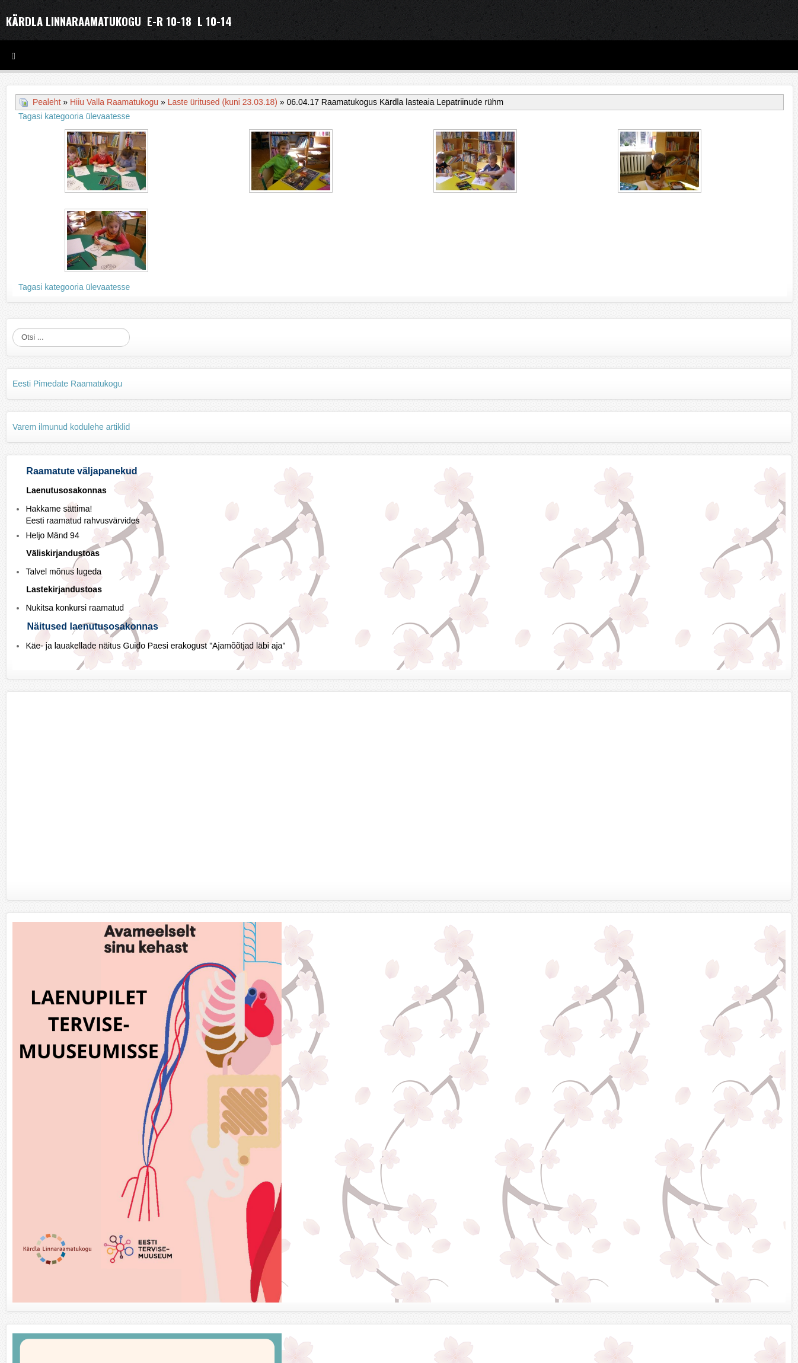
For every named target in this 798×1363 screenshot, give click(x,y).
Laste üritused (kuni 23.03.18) (222, 102)
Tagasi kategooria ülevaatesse (74, 116)
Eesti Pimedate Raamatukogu (67, 383)
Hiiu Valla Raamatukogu (114, 102)
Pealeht (46, 102)
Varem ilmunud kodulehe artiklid (71, 427)
